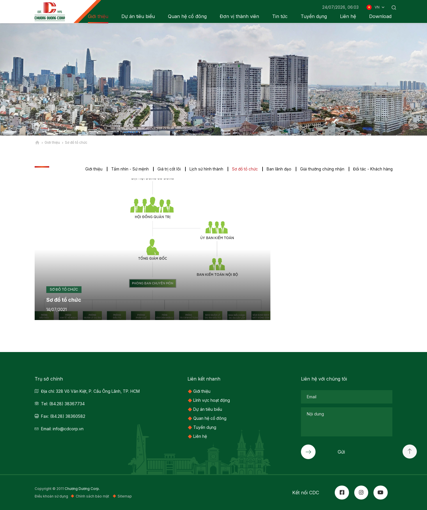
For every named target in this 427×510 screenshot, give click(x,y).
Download (380, 16)
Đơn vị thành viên (239, 16)
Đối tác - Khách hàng (373, 169)
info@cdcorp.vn (68, 428)
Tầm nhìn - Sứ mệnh (127, 169)
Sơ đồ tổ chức (243, 169)
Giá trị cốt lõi (166, 169)
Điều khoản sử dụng (51, 496)
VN (380, 7)
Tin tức (280, 16)
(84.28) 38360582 (67, 416)
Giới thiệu (90, 169)
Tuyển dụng (314, 16)
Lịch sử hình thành (204, 169)
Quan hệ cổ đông (187, 16)
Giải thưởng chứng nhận (321, 169)
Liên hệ (348, 16)
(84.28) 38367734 (67, 403)
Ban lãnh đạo (277, 169)
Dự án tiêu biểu (138, 16)
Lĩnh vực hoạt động (211, 400)
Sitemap (125, 496)
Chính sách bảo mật (93, 496)
